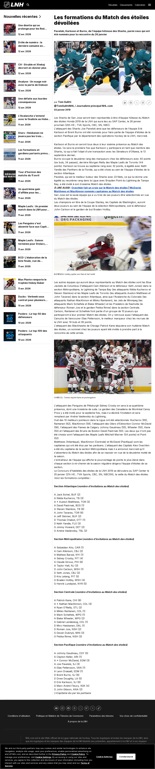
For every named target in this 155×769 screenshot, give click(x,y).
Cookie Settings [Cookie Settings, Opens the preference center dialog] (104, 756)
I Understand (126, 756)
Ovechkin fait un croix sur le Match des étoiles (99, 187)
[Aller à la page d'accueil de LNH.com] (14, 4)
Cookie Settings (43, 757)
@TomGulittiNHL (64, 105)
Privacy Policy (59, 754)
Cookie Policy (78, 754)
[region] (77, 756)
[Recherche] (28, 5)
